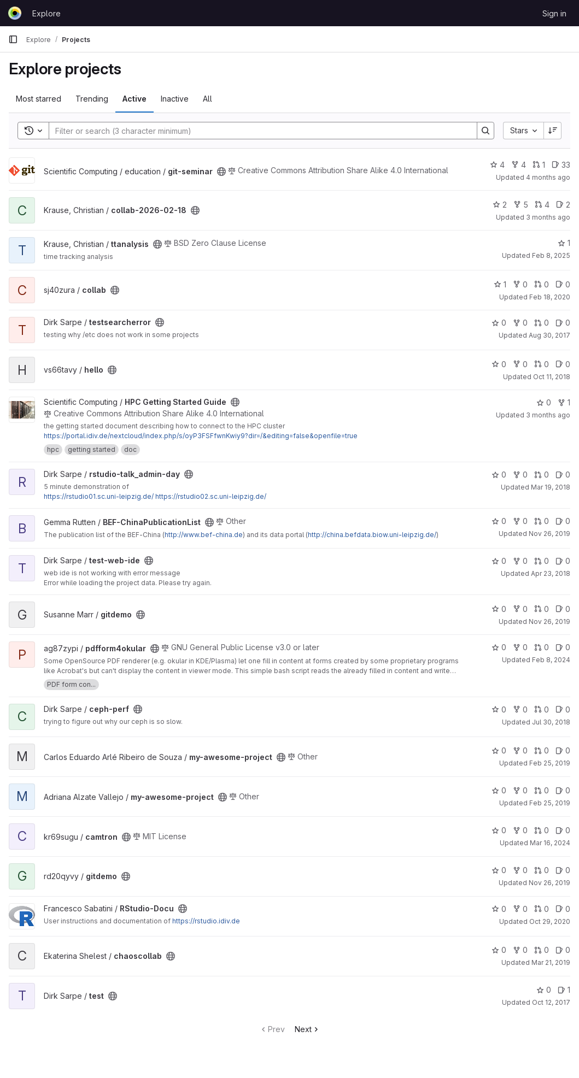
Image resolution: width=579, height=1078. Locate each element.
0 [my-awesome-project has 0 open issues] (562, 750)
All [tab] (207, 98)
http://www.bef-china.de (204, 535)
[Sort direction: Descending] (553, 130)
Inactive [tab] (175, 98)
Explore (46, 13)
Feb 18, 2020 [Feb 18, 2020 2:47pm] (549, 297)
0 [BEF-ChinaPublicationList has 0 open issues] (562, 521)
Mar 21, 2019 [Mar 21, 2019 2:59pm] (550, 962)
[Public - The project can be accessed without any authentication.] (221, 171)
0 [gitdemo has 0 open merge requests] (541, 609)
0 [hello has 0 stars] (499, 364)
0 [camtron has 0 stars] (499, 830)
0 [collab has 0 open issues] (562, 284)
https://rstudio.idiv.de (206, 921)
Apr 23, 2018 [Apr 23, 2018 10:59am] (550, 573)
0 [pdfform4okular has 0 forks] (520, 647)
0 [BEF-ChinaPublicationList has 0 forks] (520, 521)
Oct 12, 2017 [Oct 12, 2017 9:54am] (551, 1002)
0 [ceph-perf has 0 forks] (520, 709)
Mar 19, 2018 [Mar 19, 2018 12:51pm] (550, 487)
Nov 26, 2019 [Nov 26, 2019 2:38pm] (549, 883)
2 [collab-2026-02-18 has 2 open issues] (563, 204)
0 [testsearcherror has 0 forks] (520, 322)
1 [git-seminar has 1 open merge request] (539, 164)
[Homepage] (15, 13)
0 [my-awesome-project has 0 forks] (520, 750)
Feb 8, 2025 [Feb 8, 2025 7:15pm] (551, 255)
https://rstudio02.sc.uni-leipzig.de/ (210, 496)
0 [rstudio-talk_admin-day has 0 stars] (499, 474)
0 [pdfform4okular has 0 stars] (499, 647)
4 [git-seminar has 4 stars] (497, 164)
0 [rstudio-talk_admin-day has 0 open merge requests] (541, 474)
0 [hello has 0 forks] (520, 364)
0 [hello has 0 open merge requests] (541, 364)
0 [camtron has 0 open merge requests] (541, 830)
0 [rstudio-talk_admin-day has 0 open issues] (562, 474)
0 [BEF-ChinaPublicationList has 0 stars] (499, 521)
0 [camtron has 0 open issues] (562, 830)
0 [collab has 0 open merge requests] (541, 284)
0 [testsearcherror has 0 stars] (499, 322)
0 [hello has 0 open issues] (562, 364)
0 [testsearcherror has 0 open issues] (562, 322)
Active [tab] (134, 98)
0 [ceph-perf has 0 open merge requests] (541, 709)
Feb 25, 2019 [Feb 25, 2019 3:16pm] (549, 763)
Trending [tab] (91, 98)
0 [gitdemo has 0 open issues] (562, 609)
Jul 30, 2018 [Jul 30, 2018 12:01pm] (551, 722)
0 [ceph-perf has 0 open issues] (562, 709)
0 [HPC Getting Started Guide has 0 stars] (543, 402)
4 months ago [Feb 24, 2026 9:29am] (548, 177)
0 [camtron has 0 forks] (520, 830)
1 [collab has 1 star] (500, 284)
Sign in (554, 13)
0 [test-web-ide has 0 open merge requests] (541, 560)
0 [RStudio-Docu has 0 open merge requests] (541, 909)
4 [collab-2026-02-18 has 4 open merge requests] (542, 204)
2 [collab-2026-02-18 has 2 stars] (500, 204)
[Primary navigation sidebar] (13, 39)
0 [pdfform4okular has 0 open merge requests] (541, 647)
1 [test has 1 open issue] (564, 989)
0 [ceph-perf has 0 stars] (499, 709)
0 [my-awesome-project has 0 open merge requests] (541, 750)
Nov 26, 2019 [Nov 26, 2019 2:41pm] (549, 621)
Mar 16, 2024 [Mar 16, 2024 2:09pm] (550, 843)
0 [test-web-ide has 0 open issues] (562, 560)
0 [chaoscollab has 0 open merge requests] (541, 950)
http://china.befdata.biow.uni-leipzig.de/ (372, 535)
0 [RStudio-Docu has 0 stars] (499, 909)
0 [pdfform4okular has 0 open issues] (562, 647)
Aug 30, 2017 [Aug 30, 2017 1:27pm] (549, 335)
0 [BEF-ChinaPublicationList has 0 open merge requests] (541, 521)
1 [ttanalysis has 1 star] (564, 243)
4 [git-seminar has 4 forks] (518, 164)
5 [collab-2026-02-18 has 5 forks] (520, 204)
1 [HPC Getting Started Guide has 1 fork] (564, 402)
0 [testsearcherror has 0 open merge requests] (541, 322)
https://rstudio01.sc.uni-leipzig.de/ (99, 496)
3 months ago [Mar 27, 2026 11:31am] (548, 217)
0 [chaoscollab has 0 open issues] (562, 950)
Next (307, 1029)
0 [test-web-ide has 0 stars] (499, 560)
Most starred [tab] (38, 98)
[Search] (257, 130)
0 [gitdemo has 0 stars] (499, 609)
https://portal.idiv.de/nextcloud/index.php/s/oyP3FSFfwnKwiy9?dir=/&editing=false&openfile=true (201, 436)
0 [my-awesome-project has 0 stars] (499, 750)
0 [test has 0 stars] (543, 989)
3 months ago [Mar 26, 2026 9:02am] (548, 415)
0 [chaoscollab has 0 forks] (520, 950)
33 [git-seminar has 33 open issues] (561, 164)
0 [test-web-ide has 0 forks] (520, 560)
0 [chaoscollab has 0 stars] (499, 950)
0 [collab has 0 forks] (520, 284)
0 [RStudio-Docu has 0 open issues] (562, 909)
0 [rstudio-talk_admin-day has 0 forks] (520, 474)
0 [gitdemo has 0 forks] (520, 609)
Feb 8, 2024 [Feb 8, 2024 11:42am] (551, 660)
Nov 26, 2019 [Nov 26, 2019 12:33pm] (549, 533)
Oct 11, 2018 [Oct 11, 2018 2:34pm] (551, 377)
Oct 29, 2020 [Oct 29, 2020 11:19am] (549, 921)
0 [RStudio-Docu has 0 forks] (520, 909)
